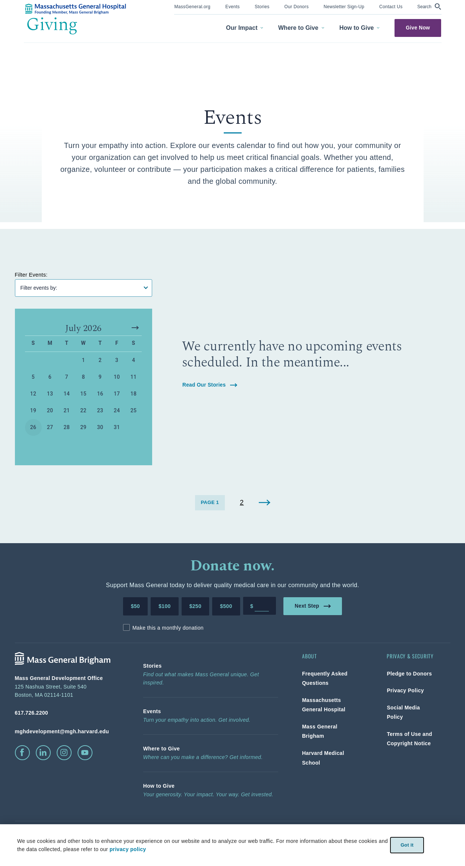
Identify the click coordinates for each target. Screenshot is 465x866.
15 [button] (83, 395)
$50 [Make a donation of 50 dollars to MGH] (135, 607)
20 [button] (50, 412)
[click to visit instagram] (64, 753)
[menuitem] (192, 7)
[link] (192, 6)
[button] (429, 6)
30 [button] (100, 428)
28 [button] (66, 428)
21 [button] (66, 412)
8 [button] (83, 378)
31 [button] (117, 428)
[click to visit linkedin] (43, 753)
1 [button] (83, 361)
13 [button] (50, 395)
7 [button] (66, 378)
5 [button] (33, 378)
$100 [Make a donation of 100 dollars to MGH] (164, 607)
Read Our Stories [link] (209, 385)
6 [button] (49, 378)
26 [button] (33, 428)
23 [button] (100, 412)
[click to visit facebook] (22, 753)
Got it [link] (407, 845)
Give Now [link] (418, 28)
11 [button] (134, 378)
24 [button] (117, 412)
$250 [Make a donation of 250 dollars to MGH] (195, 607)
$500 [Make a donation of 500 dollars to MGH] (226, 607)
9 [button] (99, 378)
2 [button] (99, 361)
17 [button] (117, 395)
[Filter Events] (83, 288)
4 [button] (133, 361)
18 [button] (134, 395)
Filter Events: (33, 275)
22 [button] (83, 412)
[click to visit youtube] (85, 753)
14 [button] (66, 395)
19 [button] (33, 412)
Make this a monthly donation (168, 629)
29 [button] (83, 428)
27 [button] (50, 428)
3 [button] (116, 361)
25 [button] (134, 412)
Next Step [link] (313, 607)
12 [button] (33, 395)
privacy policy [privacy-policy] (126, 849)
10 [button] (117, 378)
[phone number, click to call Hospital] (67, 714)
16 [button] (100, 395)
